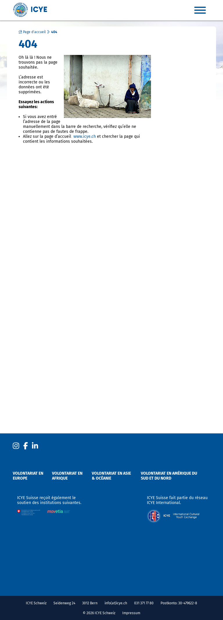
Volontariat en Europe (28, 476)
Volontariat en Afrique (67, 476)
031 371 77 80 (144, 603)
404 (54, 32)
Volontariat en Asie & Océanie (111, 476)
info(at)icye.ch (116, 603)
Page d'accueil (32, 32)
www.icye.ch (84, 136)
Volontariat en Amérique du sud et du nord (169, 476)
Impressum (131, 613)
